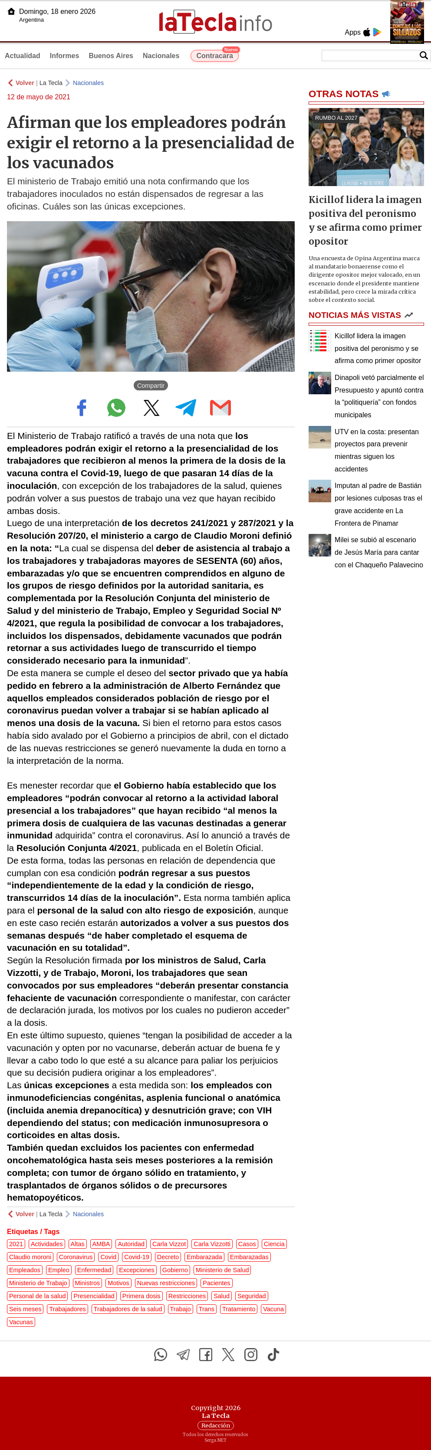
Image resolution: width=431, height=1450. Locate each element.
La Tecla (51, 82)
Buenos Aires (111, 55)
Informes (64, 55)
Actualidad (22, 55)
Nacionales (161, 55)
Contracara (217, 54)
